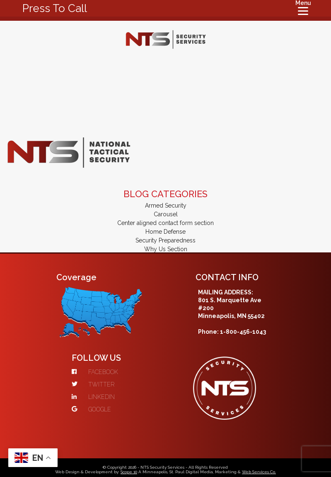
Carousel (166, 214)
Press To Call (54, 8)
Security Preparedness (165, 240)
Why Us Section (165, 249)
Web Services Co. (259, 472)
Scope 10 (129, 472)
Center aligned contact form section (165, 223)
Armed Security (165, 205)
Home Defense (165, 231)
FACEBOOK (95, 372)
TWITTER (93, 384)
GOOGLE (91, 409)
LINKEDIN (93, 397)
